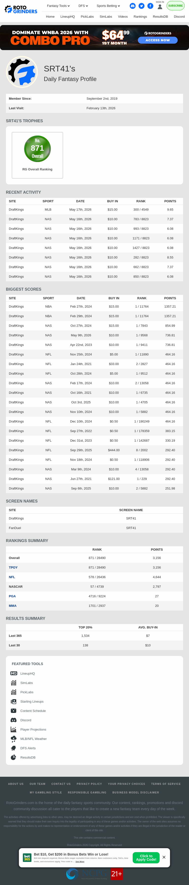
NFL (12, 577)
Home (50, 16)
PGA (12, 596)
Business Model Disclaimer (135, 792)
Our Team (38, 784)
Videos (123, 16)
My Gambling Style (46, 792)
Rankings (140, 16)
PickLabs (87, 16)
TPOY (13, 567)
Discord (179, 16)
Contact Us (61, 784)
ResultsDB (160, 16)
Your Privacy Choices (126, 784)
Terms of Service (166, 784)
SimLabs (106, 16)
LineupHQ (68, 16)
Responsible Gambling (87, 792)
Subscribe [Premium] (175, 5)
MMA (12, 606)
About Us (16, 784)
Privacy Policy (89, 784)
